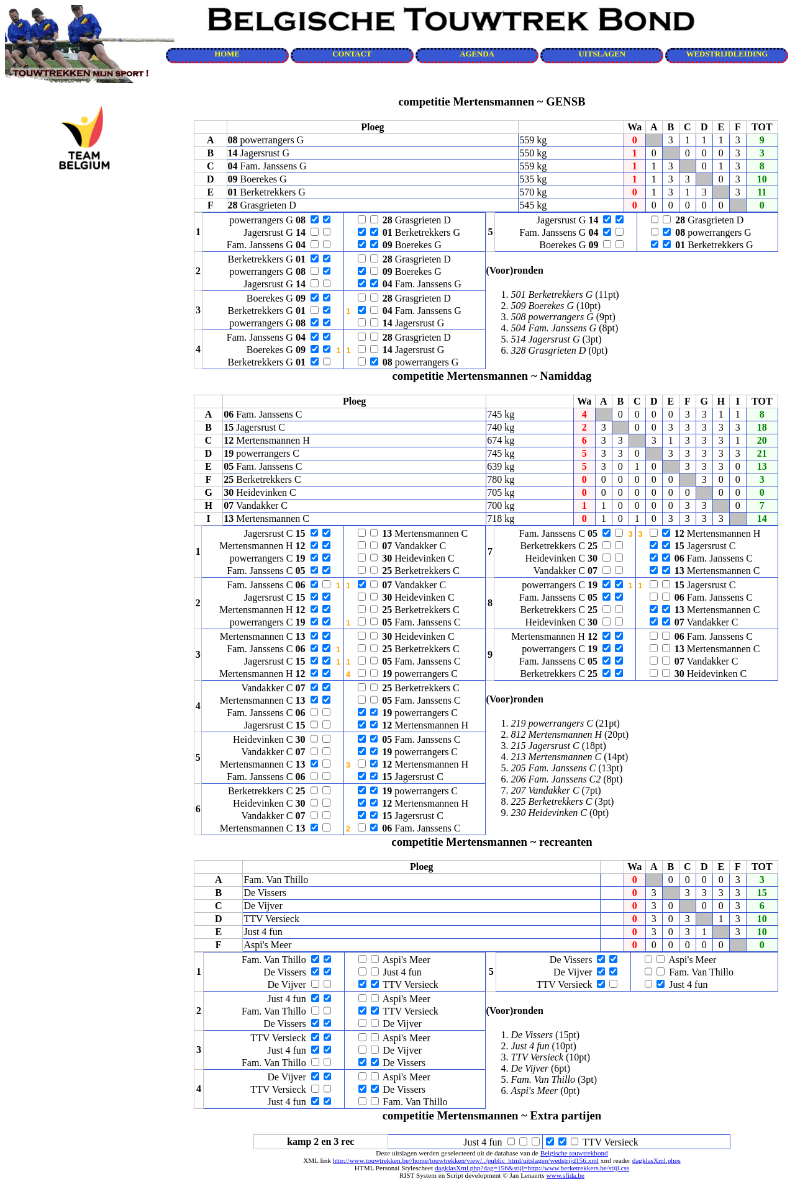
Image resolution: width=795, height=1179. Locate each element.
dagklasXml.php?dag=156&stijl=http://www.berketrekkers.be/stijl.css (532, 1168)
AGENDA (477, 54)
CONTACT (351, 54)
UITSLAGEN (602, 54)
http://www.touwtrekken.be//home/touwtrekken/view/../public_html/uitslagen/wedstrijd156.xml (466, 1160)
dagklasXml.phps (656, 1160)
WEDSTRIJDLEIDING (727, 54)
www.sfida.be (565, 1175)
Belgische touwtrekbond (574, 1153)
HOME (227, 54)
